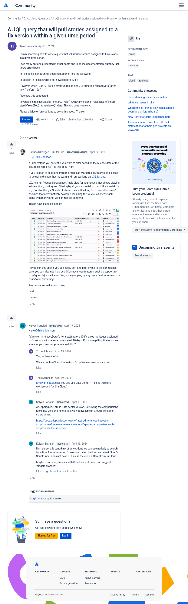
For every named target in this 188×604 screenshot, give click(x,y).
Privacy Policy (117, 594)
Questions (44, 18)
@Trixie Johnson (41, 158)
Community (25, 5)
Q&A (26, 18)
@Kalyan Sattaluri (46, 385)
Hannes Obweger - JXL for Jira (46, 153)
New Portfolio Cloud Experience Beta (149, 116)
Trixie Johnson (28, 46)
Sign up (45, 501)
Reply (32, 305)
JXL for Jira (98, 178)
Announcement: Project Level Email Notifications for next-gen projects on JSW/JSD (149, 126)
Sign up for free (46, 538)
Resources (90, 583)
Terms (135, 594)
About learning (92, 577)
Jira (33, 18)
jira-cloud (143, 80)
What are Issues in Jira (141, 102)
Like (38, 370)
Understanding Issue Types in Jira (147, 97)
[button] (74, 237)
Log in (34, 501)
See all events (143, 255)
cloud (132, 80)
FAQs (62, 577)
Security (149, 594)
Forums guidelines (69, 583)
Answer (26, 119)
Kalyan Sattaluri (38, 328)
